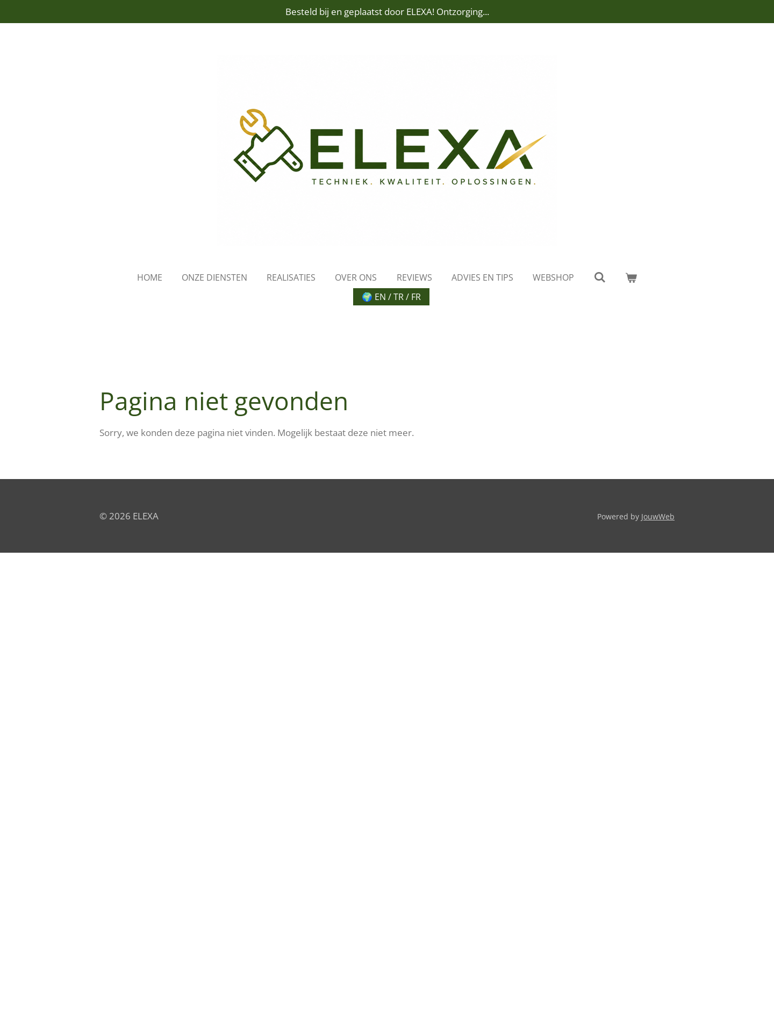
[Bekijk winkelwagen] (631, 277)
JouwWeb (658, 516)
